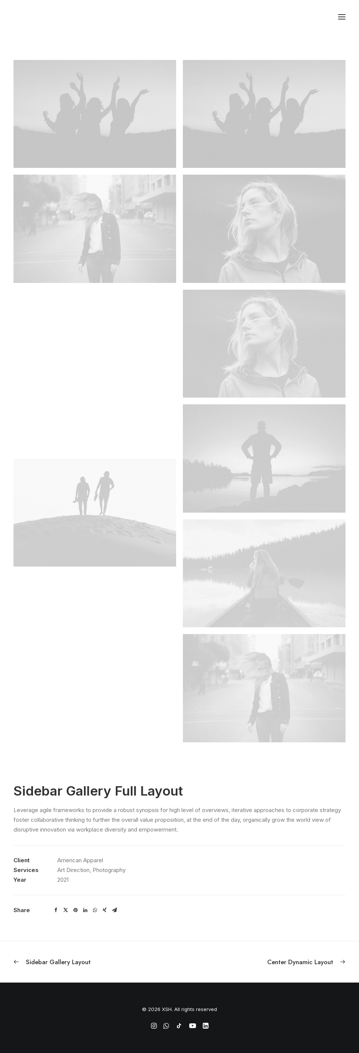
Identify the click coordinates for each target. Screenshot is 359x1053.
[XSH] (35, 16)
